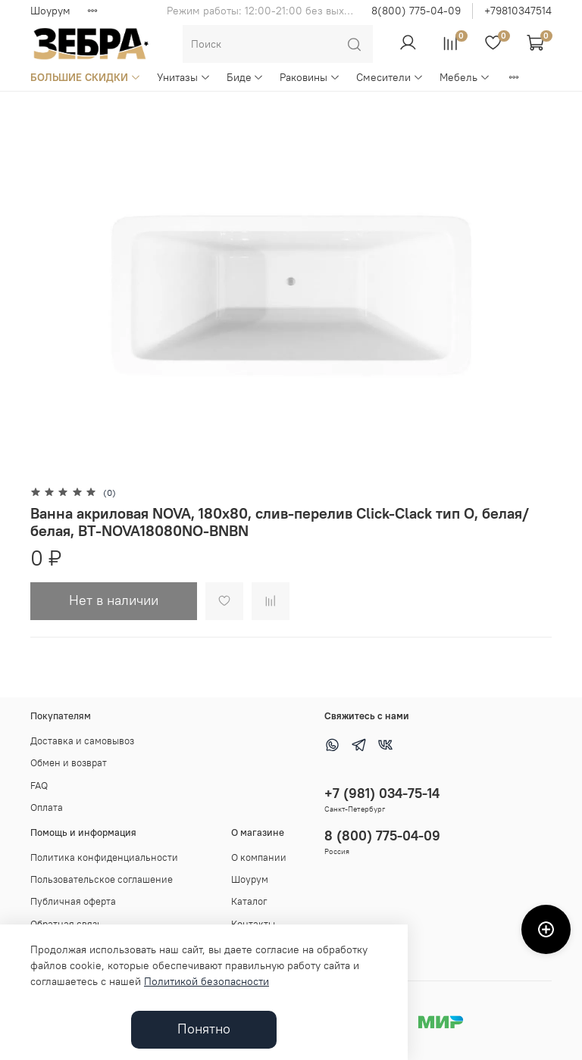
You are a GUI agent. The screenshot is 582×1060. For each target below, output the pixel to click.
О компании (258, 857)
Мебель (465, 77)
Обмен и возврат (68, 762)
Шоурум (50, 10)
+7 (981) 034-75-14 (382, 793)
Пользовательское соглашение (101, 879)
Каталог (249, 901)
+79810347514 (518, 10)
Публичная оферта (73, 901)
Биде (245, 77)
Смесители (390, 77)
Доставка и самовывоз (82, 741)
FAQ (39, 785)
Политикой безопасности (206, 981)
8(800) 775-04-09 (416, 10)
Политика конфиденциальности (104, 857)
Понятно (203, 1029)
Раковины (310, 77)
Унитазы (184, 77)
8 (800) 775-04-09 (382, 835)
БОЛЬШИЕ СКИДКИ (85, 77)
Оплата (46, 807)
